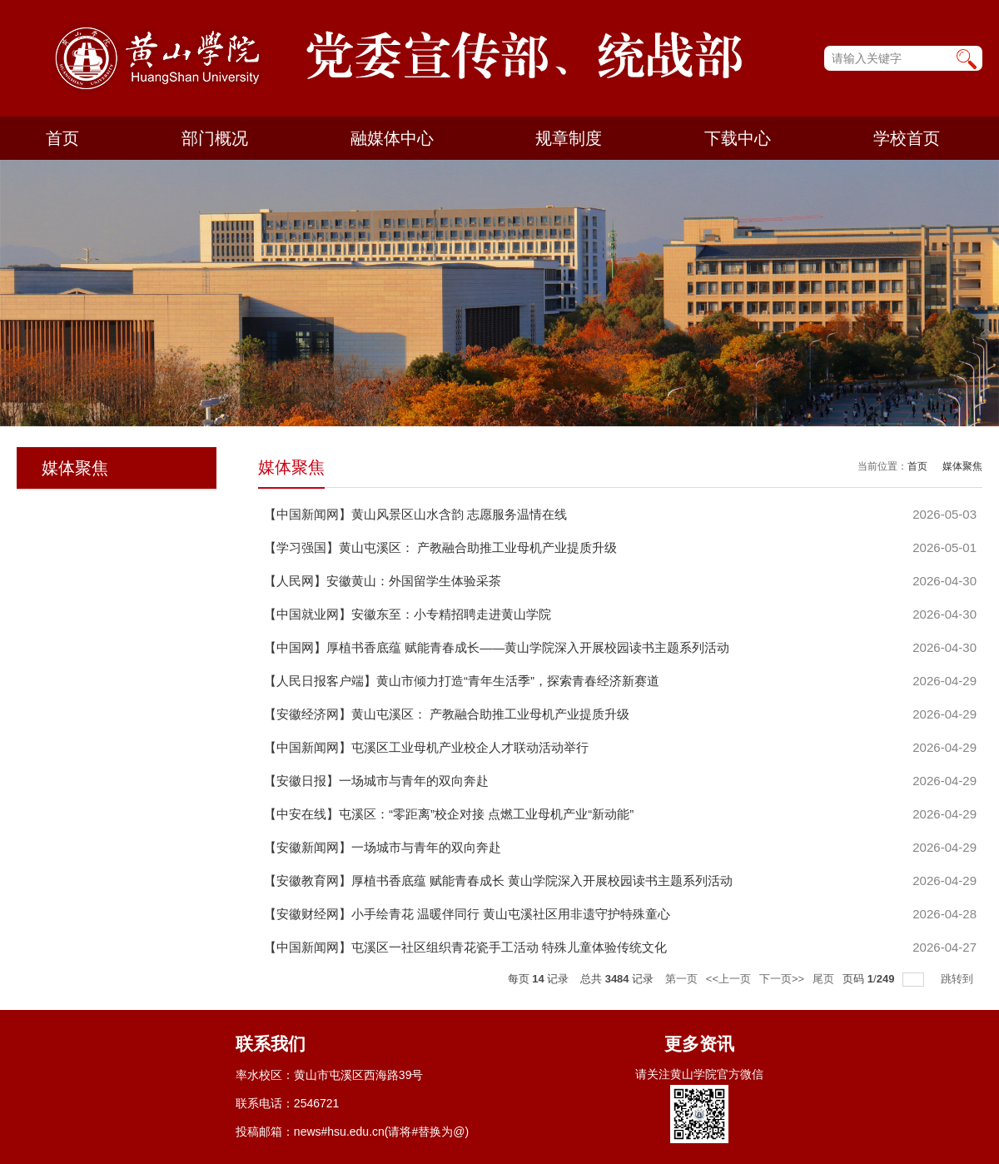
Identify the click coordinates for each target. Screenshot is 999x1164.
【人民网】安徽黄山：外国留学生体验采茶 (382, 581)
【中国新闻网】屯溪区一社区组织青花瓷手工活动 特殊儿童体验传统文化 (465, 947)
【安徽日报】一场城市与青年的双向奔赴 (376, 781)
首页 (917, 466)
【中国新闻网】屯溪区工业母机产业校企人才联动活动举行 (426, 747)
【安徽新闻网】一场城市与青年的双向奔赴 (382, 847)
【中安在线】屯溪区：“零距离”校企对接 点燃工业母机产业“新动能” (449, 814)
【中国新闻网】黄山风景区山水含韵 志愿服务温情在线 (415, 514)
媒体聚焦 (962, 466)
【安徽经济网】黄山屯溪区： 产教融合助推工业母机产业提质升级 (446, 714)
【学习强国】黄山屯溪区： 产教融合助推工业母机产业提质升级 (440, 547)
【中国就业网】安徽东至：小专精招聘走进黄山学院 (407, 614)
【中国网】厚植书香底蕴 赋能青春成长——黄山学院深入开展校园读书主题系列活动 (496, 647)
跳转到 (959, 978)
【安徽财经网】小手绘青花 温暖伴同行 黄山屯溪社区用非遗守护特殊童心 (467, 914)
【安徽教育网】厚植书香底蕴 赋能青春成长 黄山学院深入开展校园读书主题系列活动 (498, 880)
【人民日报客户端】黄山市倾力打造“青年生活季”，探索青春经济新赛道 (461, 681)
